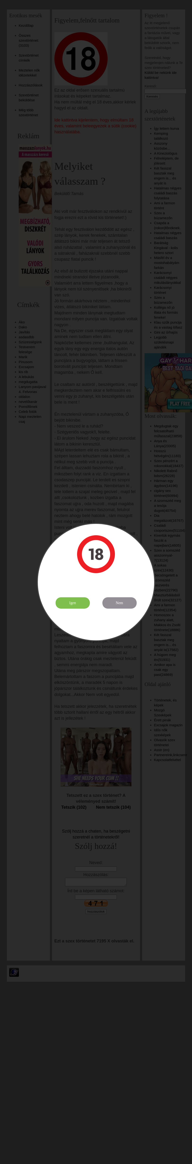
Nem (119, 603)
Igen (72, 603)
